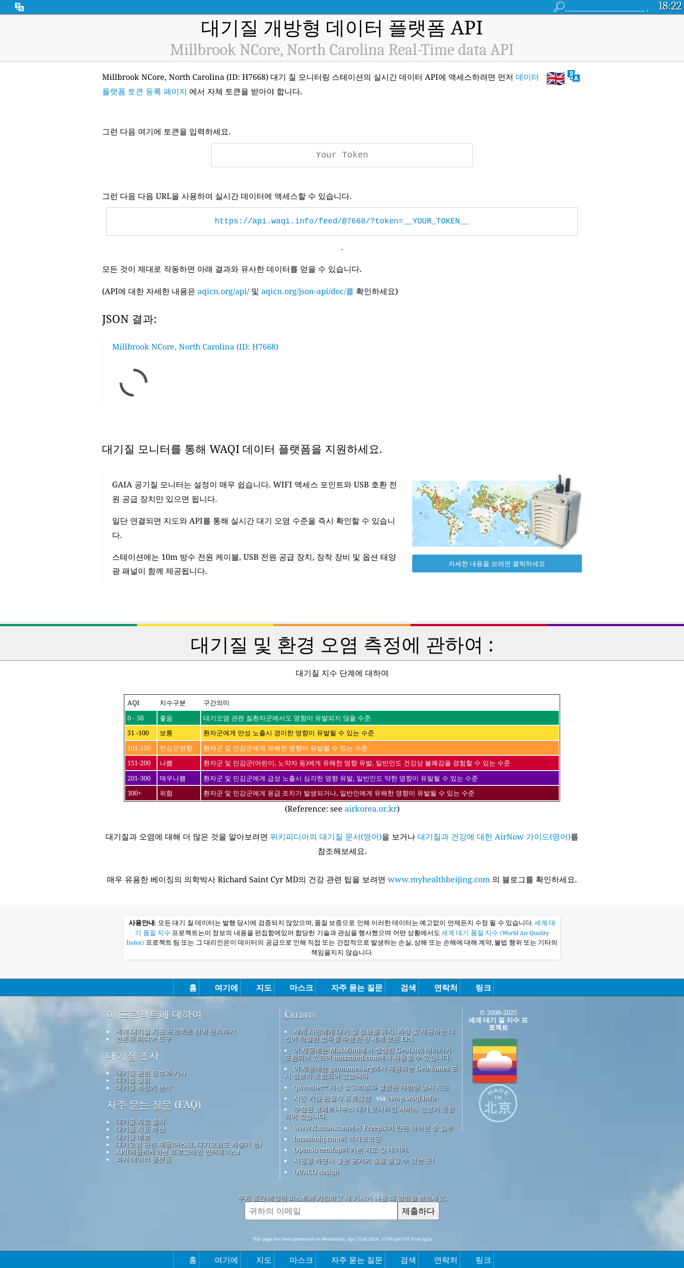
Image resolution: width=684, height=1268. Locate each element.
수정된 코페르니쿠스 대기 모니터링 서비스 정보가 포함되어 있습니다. (369, 1112)
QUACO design (316, 1171)
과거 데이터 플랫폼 (143, 1159)
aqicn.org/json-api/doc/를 (307, 291)
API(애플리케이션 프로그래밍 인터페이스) (177, 1151)
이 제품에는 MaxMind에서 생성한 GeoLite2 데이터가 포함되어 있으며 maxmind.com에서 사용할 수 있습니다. (367, 1053)
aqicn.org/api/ (223, 291)
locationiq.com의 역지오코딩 (337, 1138)
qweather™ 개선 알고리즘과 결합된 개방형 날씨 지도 (371, 1087)
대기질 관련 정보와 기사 (151, 1072)
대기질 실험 (133, 1080)
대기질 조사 (132, 1056)
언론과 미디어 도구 (143, 1038)
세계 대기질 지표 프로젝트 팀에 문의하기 (176, 1031)
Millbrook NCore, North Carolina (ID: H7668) (195, 346)
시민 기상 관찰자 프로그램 (332, 1097)
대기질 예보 (133, 1136)
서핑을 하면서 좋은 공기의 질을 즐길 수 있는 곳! (364, 1160)
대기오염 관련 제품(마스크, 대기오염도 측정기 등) (188, 1144)
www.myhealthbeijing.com (440, 879)
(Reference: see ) (342, 754)
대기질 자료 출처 (140, 1121)
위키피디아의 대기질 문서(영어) (326, 836)
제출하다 (418, 1210)
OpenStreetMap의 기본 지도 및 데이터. (351, 1149)
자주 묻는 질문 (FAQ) (153, 1104)
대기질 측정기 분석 (143, 1087)
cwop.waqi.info (411, 1097)
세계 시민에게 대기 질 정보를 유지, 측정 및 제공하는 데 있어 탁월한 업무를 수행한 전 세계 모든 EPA (369, 1035)
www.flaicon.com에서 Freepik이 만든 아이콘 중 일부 (373, 1127)
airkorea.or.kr (371, 808)
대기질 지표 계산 (140, 1128)
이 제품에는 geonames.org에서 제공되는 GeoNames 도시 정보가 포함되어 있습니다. (371, 1072)
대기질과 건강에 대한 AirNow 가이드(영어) (494, 836)
